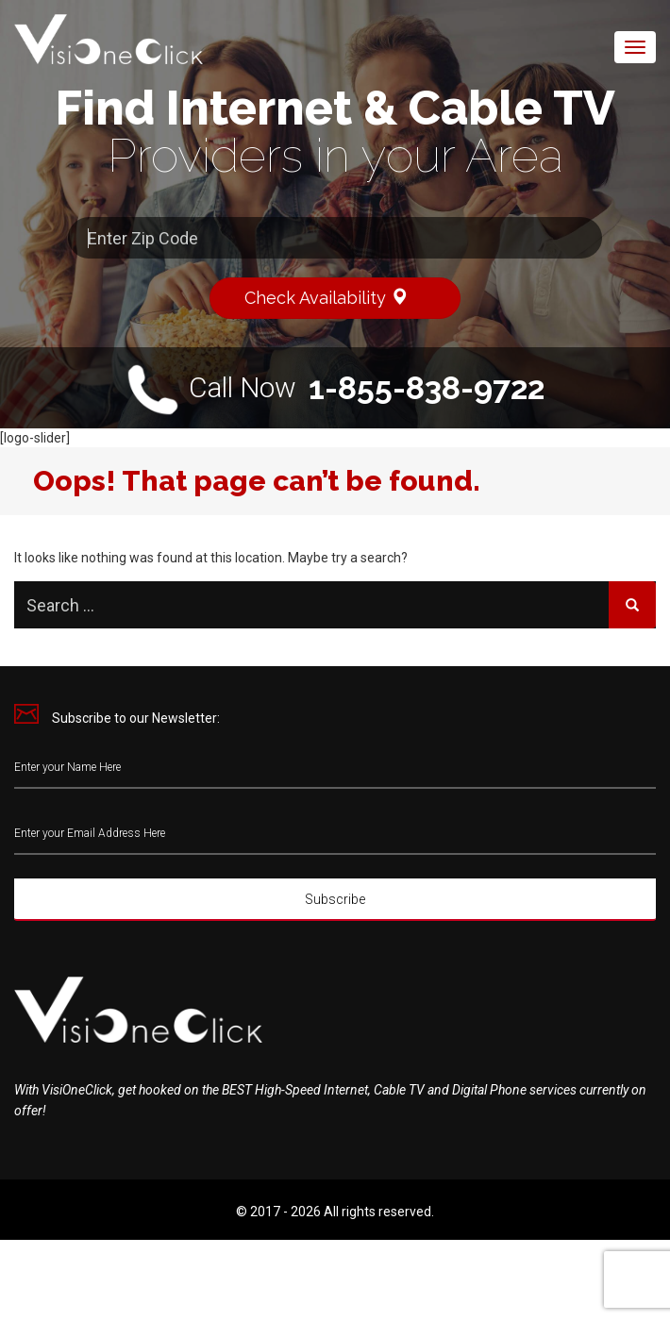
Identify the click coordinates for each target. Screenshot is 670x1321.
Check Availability (334, 297)
